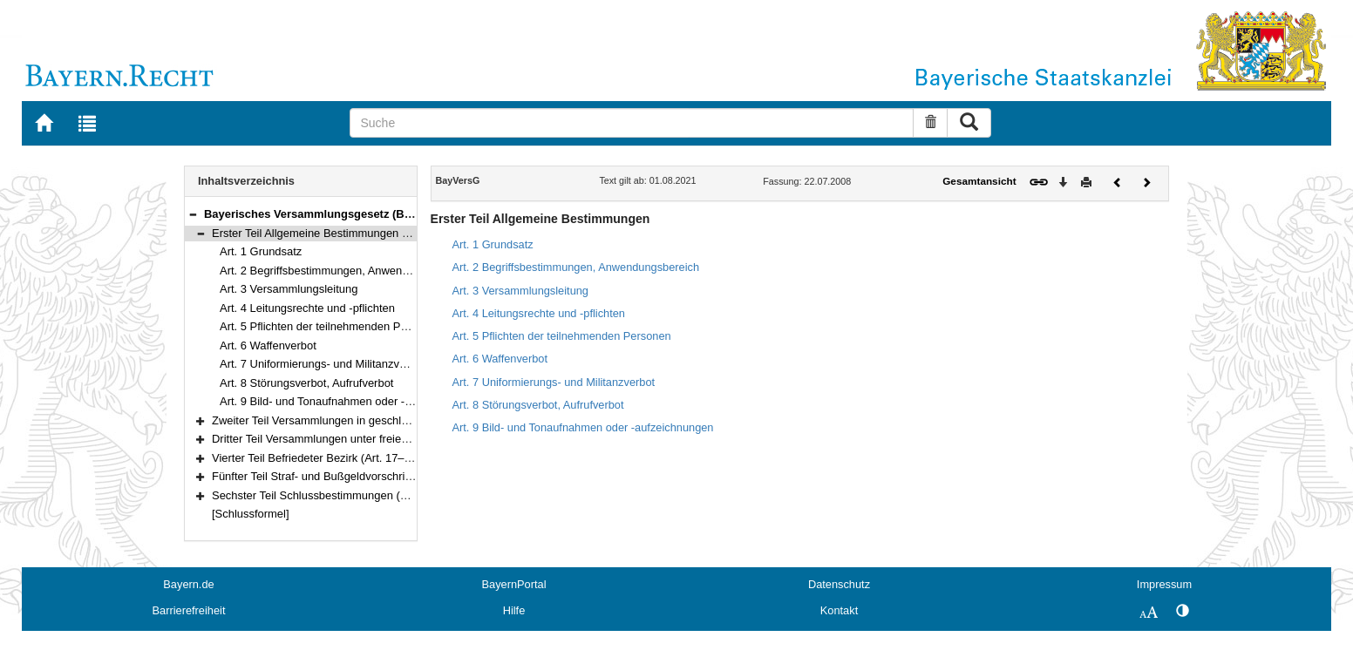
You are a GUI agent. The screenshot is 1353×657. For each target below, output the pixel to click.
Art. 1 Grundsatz (261, 251)
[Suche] (632, 123)
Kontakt (839, 610)
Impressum (1164, 584)
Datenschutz (839, 584)
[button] (192, 213)
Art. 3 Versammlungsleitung (288, 288)
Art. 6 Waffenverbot (268, 345)
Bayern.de (188, 584)
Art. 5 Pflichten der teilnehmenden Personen (330, 326)
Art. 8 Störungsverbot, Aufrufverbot (306, 382)
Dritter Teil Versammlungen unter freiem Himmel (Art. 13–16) (363, 438)
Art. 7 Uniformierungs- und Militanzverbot (322, 363)
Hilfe (514, 610)
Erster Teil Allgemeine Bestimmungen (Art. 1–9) (330, 233)
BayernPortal (514, 584)
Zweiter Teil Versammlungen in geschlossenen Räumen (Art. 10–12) (382, 420)
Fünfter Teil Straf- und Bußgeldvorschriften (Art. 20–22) (349, 476)
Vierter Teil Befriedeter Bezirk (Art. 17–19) (316, 457)
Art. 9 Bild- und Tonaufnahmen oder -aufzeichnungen (352, 401)
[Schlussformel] (250, 513)
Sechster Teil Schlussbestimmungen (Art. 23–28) (334, 495)
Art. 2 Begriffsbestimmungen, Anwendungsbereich (345, 270)
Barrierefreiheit (189, 610)
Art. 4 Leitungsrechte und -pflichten (307, 308)
